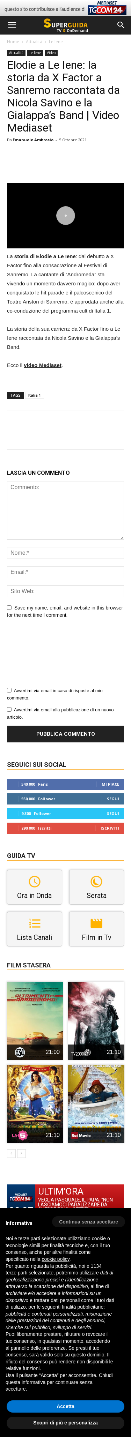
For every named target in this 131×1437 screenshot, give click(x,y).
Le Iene (56, 42)
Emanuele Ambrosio (33, 139)
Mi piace (110, 784)
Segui (113, 798)
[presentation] (35, 655)
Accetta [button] (65, 1406)
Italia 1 (34, 395)
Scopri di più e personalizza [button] (65, 1422)
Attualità (34, 42)
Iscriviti (110, 828)
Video (51, 52)
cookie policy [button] (56, 1259)
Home (13, 42)
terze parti (16, 1272)
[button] (121, 25)
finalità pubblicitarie (82, 1307)
